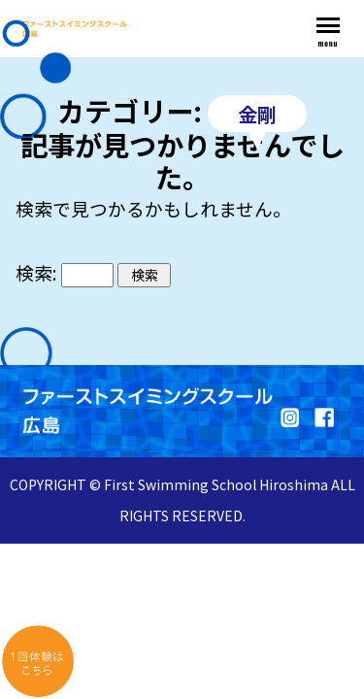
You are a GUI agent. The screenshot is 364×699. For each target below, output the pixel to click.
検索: (36, 272)
